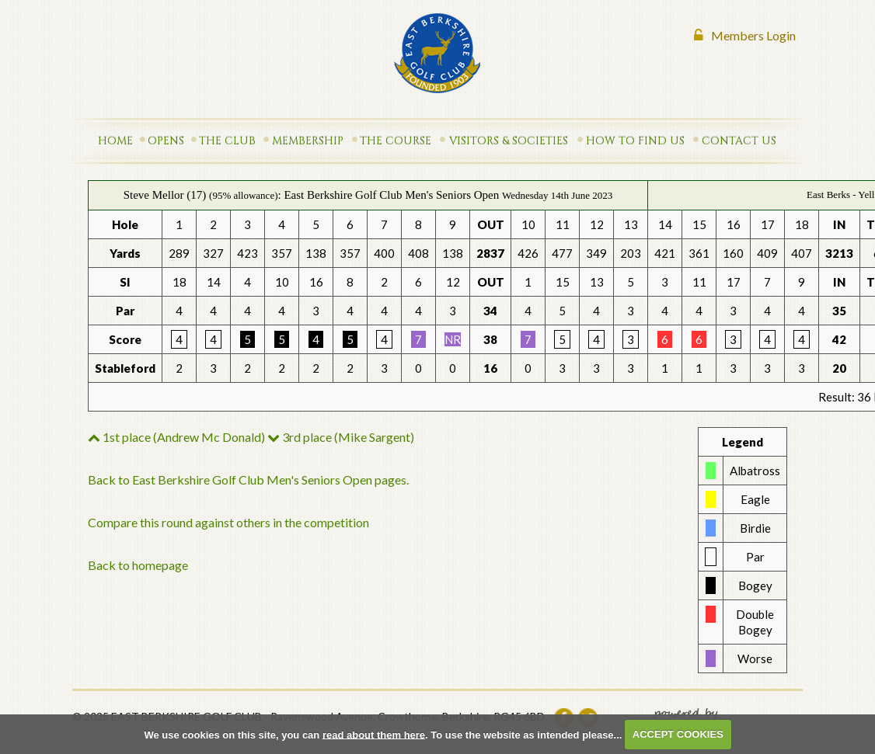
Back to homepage (138, 565)
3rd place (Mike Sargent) (340, 436)
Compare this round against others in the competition (228, 522)
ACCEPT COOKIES (678, 734)
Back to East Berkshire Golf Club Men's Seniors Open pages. (248, 479)
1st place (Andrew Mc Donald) (176, 436)
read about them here (373, 734)
